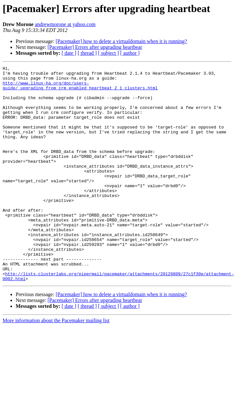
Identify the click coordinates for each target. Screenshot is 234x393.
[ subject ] (108, 53)
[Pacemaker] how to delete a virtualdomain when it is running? (121, 41)
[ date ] (69, 53)
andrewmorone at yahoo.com (65, 24)
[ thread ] (87, 53)
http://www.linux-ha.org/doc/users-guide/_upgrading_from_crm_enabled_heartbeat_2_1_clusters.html (80, 90)
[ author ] (130, 53)
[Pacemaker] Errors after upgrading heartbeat (95, 47)
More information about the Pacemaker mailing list (56, 363)
